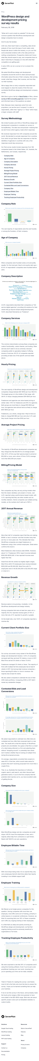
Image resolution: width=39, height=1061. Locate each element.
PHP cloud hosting (6, 1038)
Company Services (10, 164)
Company (23, 1048)
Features (23, 1031)
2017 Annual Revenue (11, 176)
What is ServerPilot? (26, 1028)
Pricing (3, 1054)
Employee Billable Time (11, 191)
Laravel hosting (5, 1035)
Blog (2, 12)
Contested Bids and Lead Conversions (16, 185)
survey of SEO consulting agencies (12, 99)
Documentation (5, 1051)
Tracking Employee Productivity (14, 197)
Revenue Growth (9, 179)
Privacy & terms (25, 1044)
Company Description (11, 161)
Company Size (8, 188)
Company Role (8, 155)
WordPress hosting (6, 1031)
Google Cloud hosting (7, 1028)
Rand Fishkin (23, 96)
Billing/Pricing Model (10, 173)
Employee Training (10, 194)
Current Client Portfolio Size (13, 182)
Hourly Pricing (8, 167)
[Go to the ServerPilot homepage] (19, 1016)
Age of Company (9, 158)
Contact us (4, 1048)
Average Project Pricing (11, 170)
